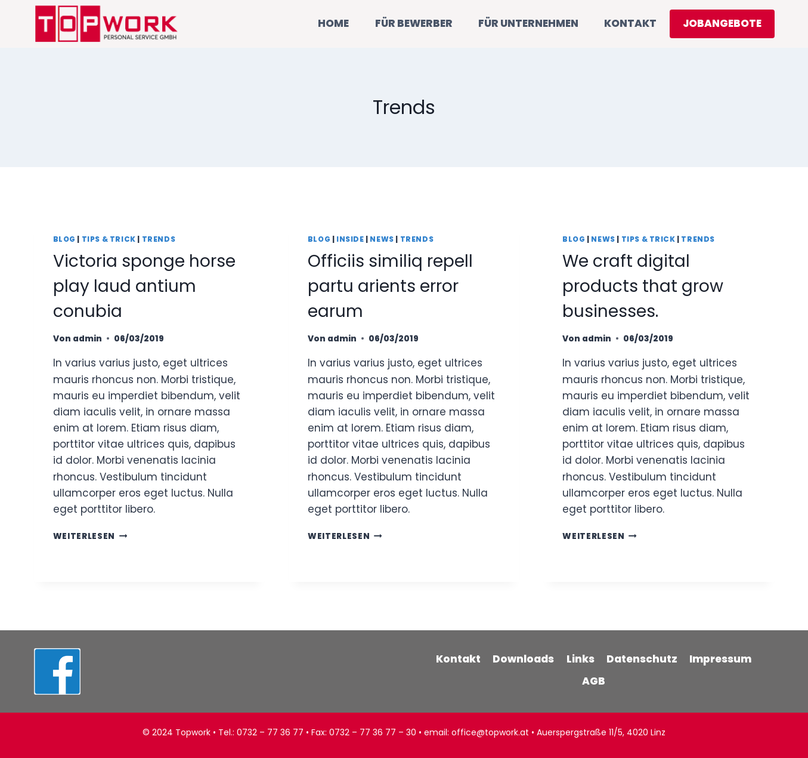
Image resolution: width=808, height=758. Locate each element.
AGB (593, 681)
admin (87, 338)
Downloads (523, 659)
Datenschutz (641, 659)
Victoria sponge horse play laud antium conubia (144, 286)
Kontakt (458, 659)
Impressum (720, 659)
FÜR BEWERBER (414, 23)
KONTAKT (630, 23)
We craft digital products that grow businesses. (642, 286)
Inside (350, 239)
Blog (64, 239)
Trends (159, 239)
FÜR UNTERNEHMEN (528, 23)
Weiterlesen (90, 536)
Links (580, 659)
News (382, 239)
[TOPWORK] (106, 23)
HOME (333, 23)
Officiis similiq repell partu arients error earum (390, 286)
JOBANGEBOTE (722, 23)
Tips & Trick (109, 239)
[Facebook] (57, 671)
